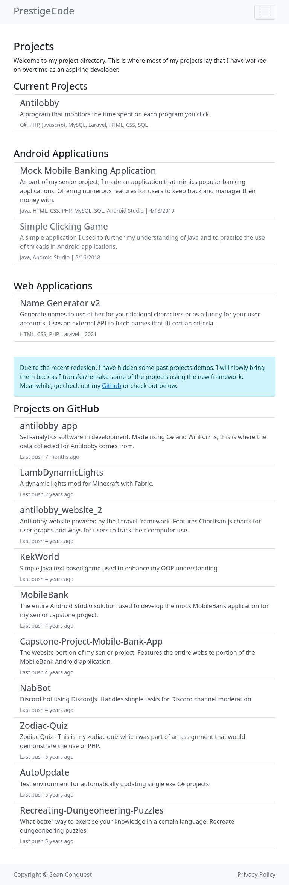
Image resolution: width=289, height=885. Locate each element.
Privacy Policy (256, 874)
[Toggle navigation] (264, 12)
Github (111, 386)
